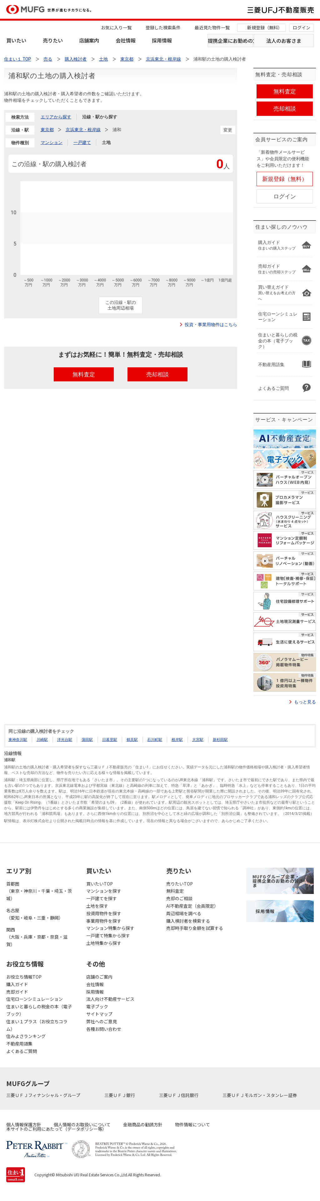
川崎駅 (42, 739)
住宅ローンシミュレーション (34, 999)
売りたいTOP (179, 884)
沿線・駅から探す (99, 116)
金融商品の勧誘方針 (142, 1124)
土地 (106, 142)
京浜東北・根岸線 (83, 129)
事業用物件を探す (103, 921)
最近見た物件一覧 (212, 27)
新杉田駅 (220, 739)
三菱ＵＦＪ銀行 (120, 1095)
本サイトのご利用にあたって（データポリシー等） (56, 1129)
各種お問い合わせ (103, 1029)
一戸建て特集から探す (108, 935)
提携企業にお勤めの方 (230, 40)
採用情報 (162, 40)
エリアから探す (56, 116)
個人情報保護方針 (23, 1124)
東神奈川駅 (17, 739)
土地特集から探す (103, 943)
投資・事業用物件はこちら (211, 324)
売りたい (53, 40)
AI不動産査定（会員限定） (192, 906)
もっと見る (305, 701)
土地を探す (97, 906)
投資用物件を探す (103, 913)
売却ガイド (17, 992)
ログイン (301, 27)
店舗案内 (89, 40)
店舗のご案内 (99, 977)
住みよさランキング (26, 1036)
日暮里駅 (109, 739)
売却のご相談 (179, 898)
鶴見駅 (132, 739)
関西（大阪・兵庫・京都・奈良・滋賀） (37, 937)
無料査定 (175, 891)
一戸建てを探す (101, 898)
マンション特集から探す (110, 928)
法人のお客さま (283, 40)
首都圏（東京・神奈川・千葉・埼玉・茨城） (39, 891)
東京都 (47, 129)
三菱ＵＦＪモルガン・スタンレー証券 (260, 1095)
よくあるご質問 (21, 1051)
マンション (51, 142)
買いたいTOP (99, 884)
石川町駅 (154, 739)
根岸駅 (177, 739)
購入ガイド (17, 984)
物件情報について (192, 1124)
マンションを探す (103, 891)
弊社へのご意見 (101, 1021)
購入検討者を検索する (188, 921)
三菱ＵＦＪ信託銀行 (179, 1095)
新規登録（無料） (264, 27)
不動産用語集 (19, 1043)
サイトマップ (99, 1014)
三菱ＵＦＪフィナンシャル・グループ (43, 1095)
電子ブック (97, 1006)
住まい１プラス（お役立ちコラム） (37, 1025)
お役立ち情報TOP (24, 977)
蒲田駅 (87, 739)
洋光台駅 (64, 739)
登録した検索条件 (163, 27)
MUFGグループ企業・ (277, 880)
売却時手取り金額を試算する (194, 928)
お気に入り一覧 (116, 27)
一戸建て (82, 142)
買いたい (16, 40)
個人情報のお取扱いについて (82, 1124)
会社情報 (126, 40)
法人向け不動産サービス (110, 999)
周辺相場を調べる (183, 913)
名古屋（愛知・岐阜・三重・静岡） (34, 914)
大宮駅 (197, 739)
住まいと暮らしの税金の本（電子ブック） (39, 1010)
